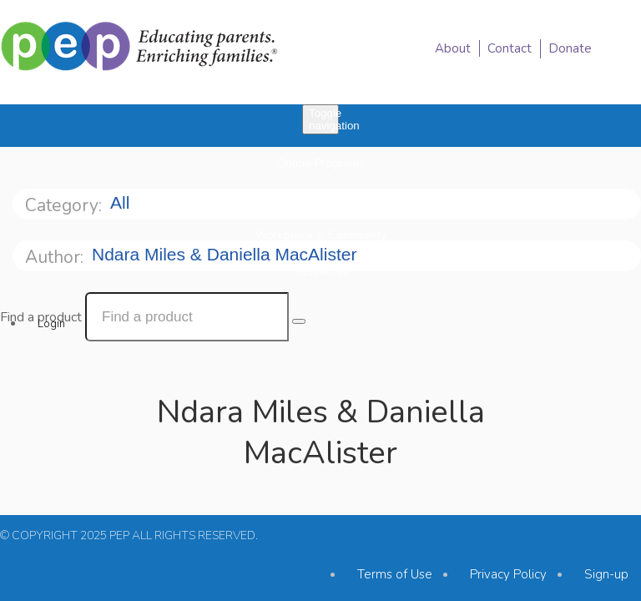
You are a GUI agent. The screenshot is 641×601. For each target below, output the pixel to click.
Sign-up (606, 574)
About (453, 48)
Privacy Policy (508, 574)
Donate (570, 48)
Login (51, 323)
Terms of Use (394, 574)
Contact (509, 48)
